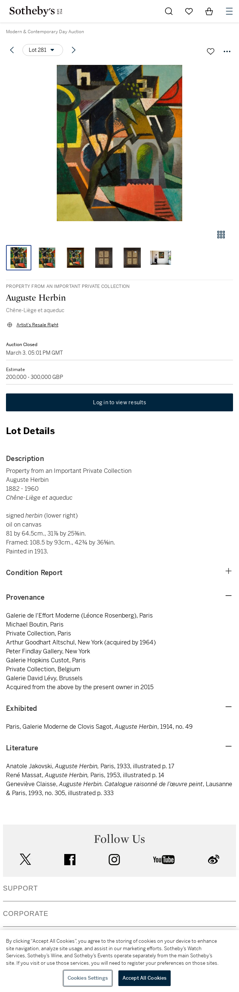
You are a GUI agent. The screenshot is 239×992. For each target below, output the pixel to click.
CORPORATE (26, 913)
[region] (119, 961)
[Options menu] (42, 50)
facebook (69, 859)
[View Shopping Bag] (209, 11)
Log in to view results (119, 402)
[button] (119, 143)
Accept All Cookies (144, 978)
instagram (114, 859)
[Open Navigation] (229, 11)
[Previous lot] (11, 50)
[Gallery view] (221, 234)
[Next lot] (73, 50)
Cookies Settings (88, 978)
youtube (164, 859)
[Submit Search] (169, 11)
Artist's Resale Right (37, 325)
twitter (25, 859)
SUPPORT (20, 888)
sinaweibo (213, 859)
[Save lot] (211, 51)
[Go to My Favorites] (189, 11)
